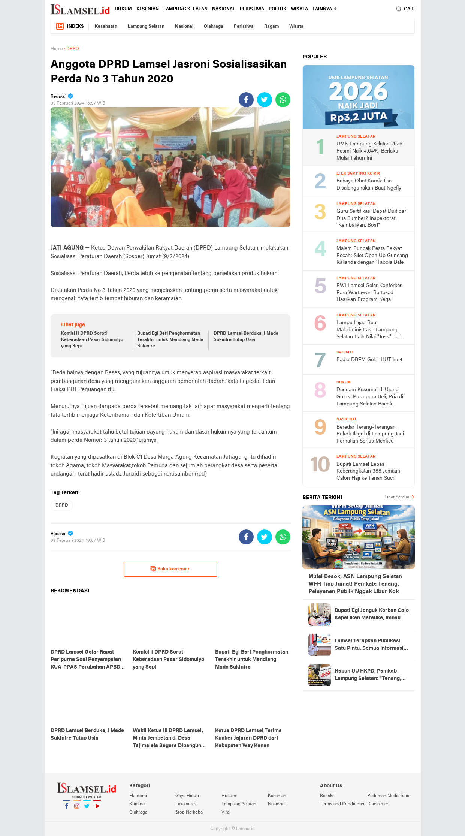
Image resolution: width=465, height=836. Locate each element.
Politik (277, 9)
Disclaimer (377, 804)
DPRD (61, 505)
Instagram (77, 809)
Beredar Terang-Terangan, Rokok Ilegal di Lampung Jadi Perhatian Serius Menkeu (370, 434)
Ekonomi (138, 796)
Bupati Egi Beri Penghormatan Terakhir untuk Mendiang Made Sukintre (170, 339)
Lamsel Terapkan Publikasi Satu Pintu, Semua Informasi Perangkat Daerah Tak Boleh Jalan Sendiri (369, 645)
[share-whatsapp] (282, 99)
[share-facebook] (246, 99)
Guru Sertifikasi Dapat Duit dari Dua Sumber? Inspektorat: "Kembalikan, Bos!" (371, 218)
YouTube (97, 809)
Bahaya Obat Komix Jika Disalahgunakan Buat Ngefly (368, 184)
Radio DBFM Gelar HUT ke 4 (369, 360)
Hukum (123, 9)
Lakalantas (186, 804)
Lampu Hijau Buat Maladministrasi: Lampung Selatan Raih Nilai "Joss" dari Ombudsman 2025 (368, 330)
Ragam (271, 26)
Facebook (66, 809)
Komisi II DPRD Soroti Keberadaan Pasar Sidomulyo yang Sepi (92, 339)
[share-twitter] (264, 99)
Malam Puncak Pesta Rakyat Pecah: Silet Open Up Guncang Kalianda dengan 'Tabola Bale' (372, 255)
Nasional (223, 9)
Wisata (299, 9)
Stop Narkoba (189, 812)
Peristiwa (252, 9)
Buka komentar (170, 569)
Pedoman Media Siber (389, 796)
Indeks (69, 26)
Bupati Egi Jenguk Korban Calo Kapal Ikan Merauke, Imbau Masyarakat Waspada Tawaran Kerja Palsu (372, 615)
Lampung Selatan (185, 9)
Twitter (87, 809)
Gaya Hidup (187, 796)
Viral (225, 812)
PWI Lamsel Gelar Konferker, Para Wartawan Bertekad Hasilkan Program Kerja (369, 292)
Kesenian (147, 9)
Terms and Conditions (342, 804)
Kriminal (137, 804)
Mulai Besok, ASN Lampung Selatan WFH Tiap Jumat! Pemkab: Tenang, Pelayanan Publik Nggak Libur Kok (355, 584)
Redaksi (328, 796)
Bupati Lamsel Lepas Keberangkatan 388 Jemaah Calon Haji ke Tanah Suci (368, 471)
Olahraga (213, 26)
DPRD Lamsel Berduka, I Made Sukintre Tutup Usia (246, 336)
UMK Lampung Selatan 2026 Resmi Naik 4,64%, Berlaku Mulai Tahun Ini (369, 151)
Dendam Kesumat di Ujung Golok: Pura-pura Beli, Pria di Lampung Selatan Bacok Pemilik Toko (369, 397)
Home (57, 49)
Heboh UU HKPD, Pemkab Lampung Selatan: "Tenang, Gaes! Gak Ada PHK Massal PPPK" (368, 676)
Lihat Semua (396, 497)
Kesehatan (106, 26)
